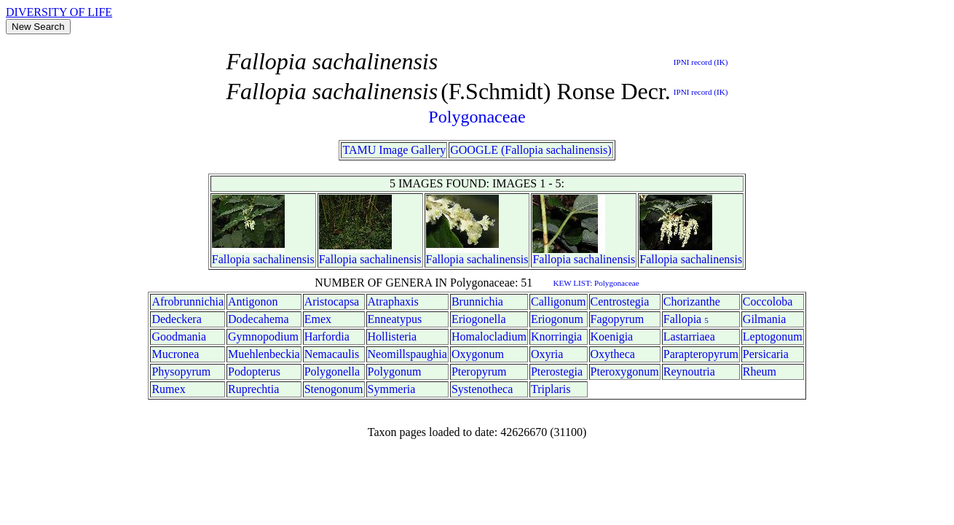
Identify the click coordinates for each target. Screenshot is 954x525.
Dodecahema (258, 319)
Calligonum (558, 301)
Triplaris (551, 389)
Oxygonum (478, 354)
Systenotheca (482, 389)
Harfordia (327, 336)
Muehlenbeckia (264, 354)
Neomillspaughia (407, 354)
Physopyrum (180, 371)
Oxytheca (613, 354)
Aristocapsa (332, 301)
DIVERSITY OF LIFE (59, 12)
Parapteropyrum (700, 354)
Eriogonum (557, 319)
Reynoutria (689, 371)
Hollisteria (392, 336)
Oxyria (547, 354)
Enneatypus (395, 319)
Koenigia (612, 336)
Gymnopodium (263, 336)
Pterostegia (557, 371)
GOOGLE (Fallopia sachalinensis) (530, 150)
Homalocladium (489, 336)
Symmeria (392, 389)
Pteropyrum (479, 371)
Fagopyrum (617, 319)
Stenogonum (333, 389)
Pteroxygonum (625, 371)
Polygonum (395, 371)
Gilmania (765, 319)
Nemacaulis (332, 354)
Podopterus (254, 371)
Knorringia (556, 336)
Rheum (759, 371)
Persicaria (766, 354)
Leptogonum (773, 336)
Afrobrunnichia (187, 301)
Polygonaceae (476, 116)
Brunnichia (477, 301)
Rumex (168, 389)
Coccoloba (767, 301)
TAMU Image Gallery (394, 150)
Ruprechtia (253, 389)
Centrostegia (620, 301)
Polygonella (332, 371)
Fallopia (231, 259)
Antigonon (252, 301)
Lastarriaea (689, 336)
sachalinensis (283, 259)
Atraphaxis (393, 301)
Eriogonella (479, 319)
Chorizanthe (691, 301)
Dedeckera (176, 319)
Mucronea (175, 354)
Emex (317, 319)
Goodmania (178, 336)
